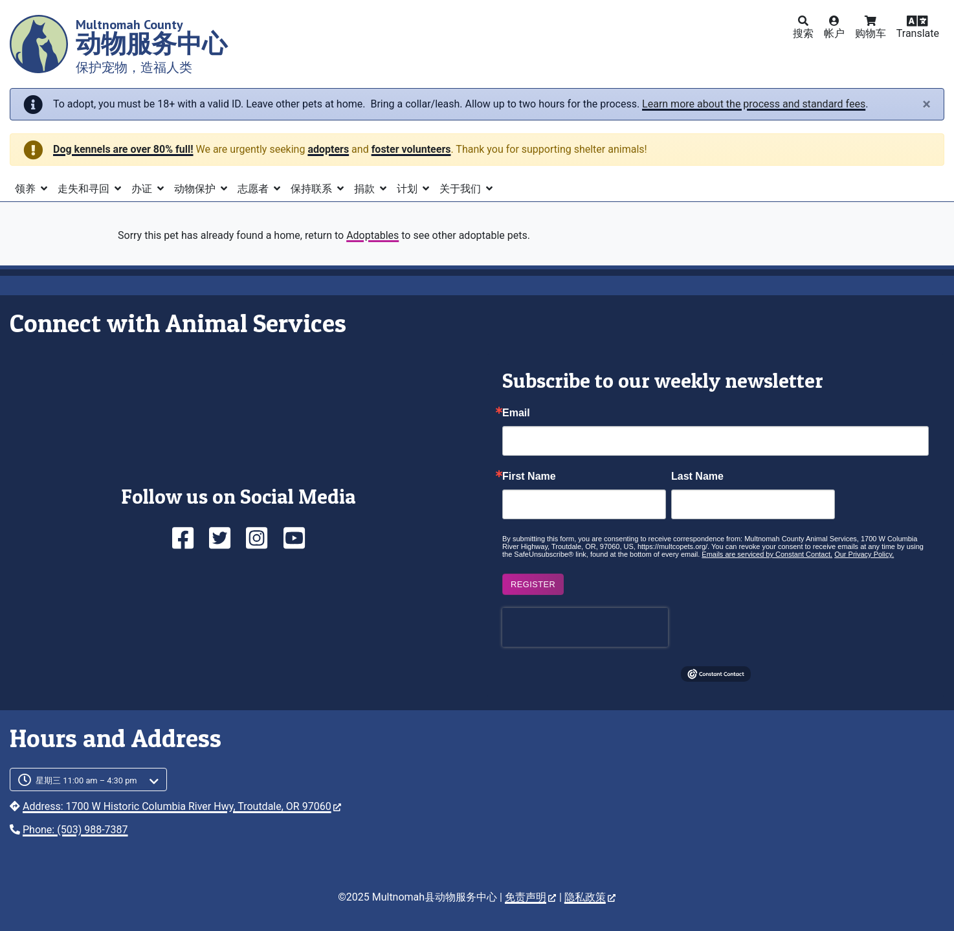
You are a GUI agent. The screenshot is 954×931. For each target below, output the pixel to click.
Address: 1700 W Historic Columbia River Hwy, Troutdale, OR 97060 (182, 806)
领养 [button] (26, 189)
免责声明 (530, 897)
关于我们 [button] (461, 189)
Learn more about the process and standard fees (753, 104)
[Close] (926, 104)
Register (533, 584)
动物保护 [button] (196, 189)
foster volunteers (411, 149)
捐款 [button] (365, 189)
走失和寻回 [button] (85, 189)
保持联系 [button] (313, 189)
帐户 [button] (834, 33)
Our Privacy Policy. (864, 554)
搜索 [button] (803, 33)
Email (516, 413)
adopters (328, 149)
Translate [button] (917, 33)
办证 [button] (143, 189)
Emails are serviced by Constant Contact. (767, 554)
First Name (529, 476)
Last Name (697, 476)
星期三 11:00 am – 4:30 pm (86, 780)
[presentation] (585, 627)
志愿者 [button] (254, 189)
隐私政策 (590, 897)
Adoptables (372, 235)
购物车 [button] (870, 33)
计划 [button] (408, 189)
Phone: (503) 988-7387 (75, 830)
